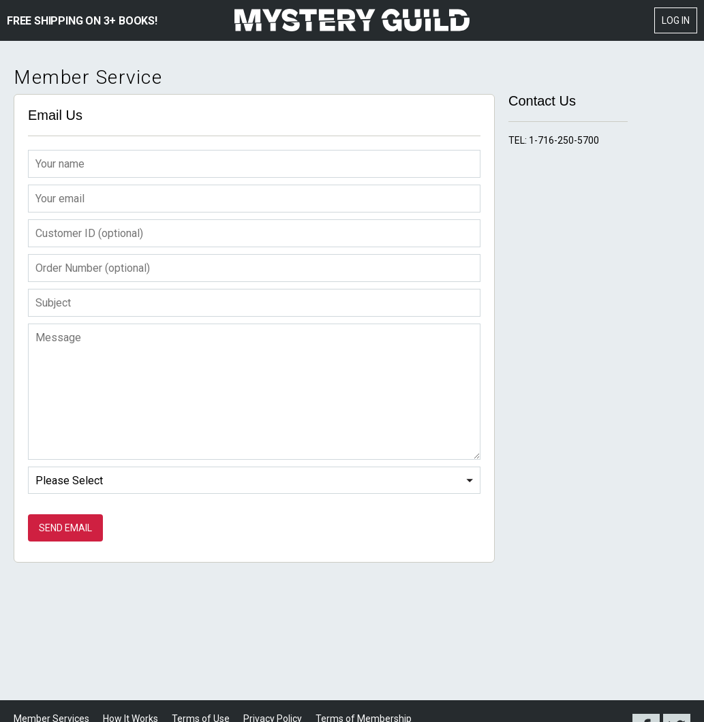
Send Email (65, 527)
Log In (676, 20)
